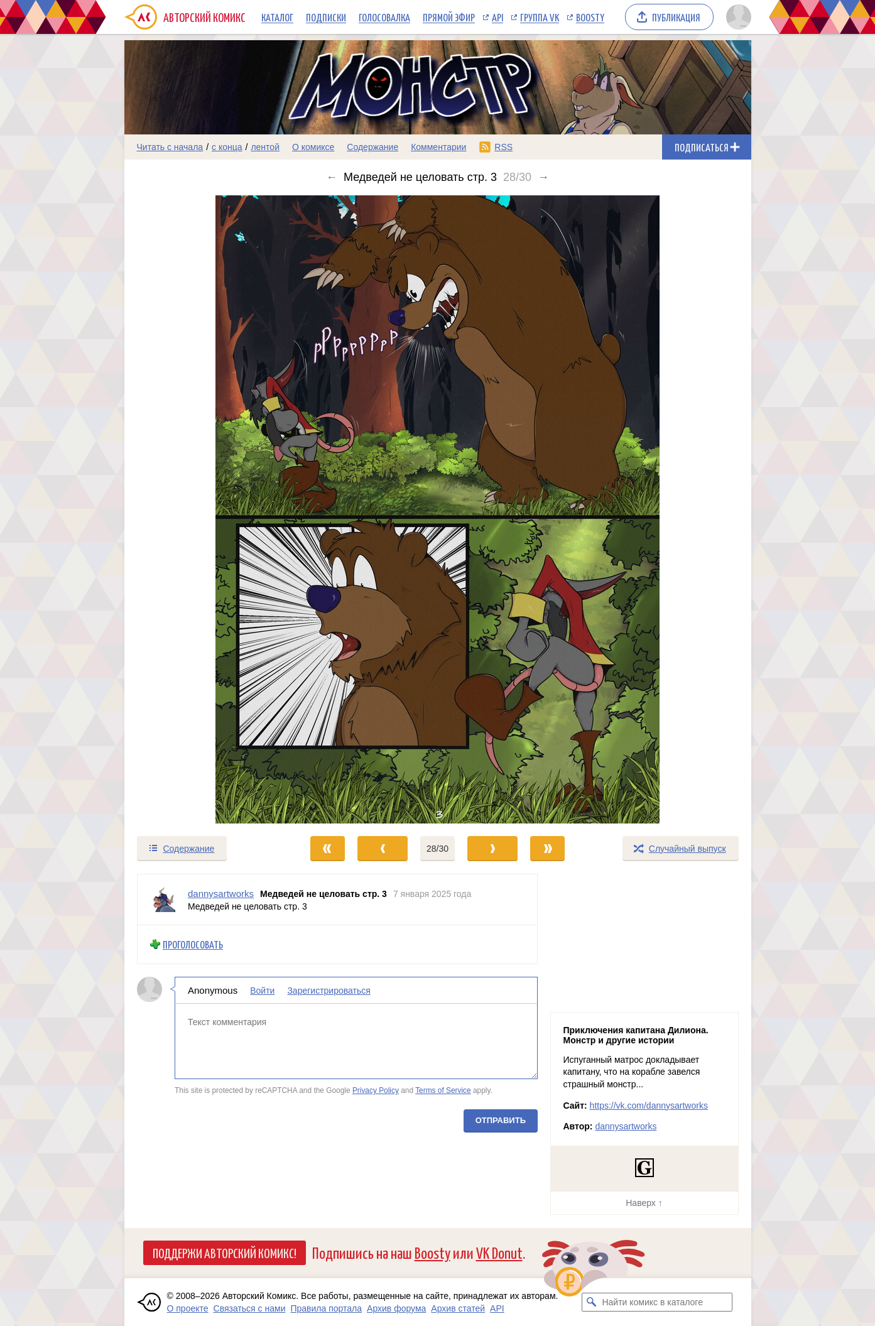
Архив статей (458, 1308)
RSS (503, 147)
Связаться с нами (250, 1308)
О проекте (188, 1308)
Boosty (590, 17)
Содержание (372, 147)
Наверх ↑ (644, 1203)
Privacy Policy (375, 1090)
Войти (262, 990)
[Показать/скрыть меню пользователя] (736, 17)
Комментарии (438, 147)
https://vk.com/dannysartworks (649, 1105)
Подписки (326, 17)
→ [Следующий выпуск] (543, 177)
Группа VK (539, 17)
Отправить (500, 1119)
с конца (227, 147)
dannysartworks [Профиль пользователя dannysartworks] (221, 893)
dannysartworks (625, 1126)
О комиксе (313, 147)
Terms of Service (443, 1090)
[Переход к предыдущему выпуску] (202, 509)
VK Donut (499, 1252)
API (497, 17)
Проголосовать (193, 944)
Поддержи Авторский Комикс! (224, 1252)
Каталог (277, 17)
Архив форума (396, 1308)
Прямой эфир (449, 17)
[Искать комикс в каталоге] (591, 1302)
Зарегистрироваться (328, 990)
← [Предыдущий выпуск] (331, 177)
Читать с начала (170, 147)
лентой (265, 147)
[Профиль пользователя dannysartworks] (162, 899)
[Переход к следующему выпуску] (437, 509)
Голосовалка (384, 17)
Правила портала (326, 1308)
